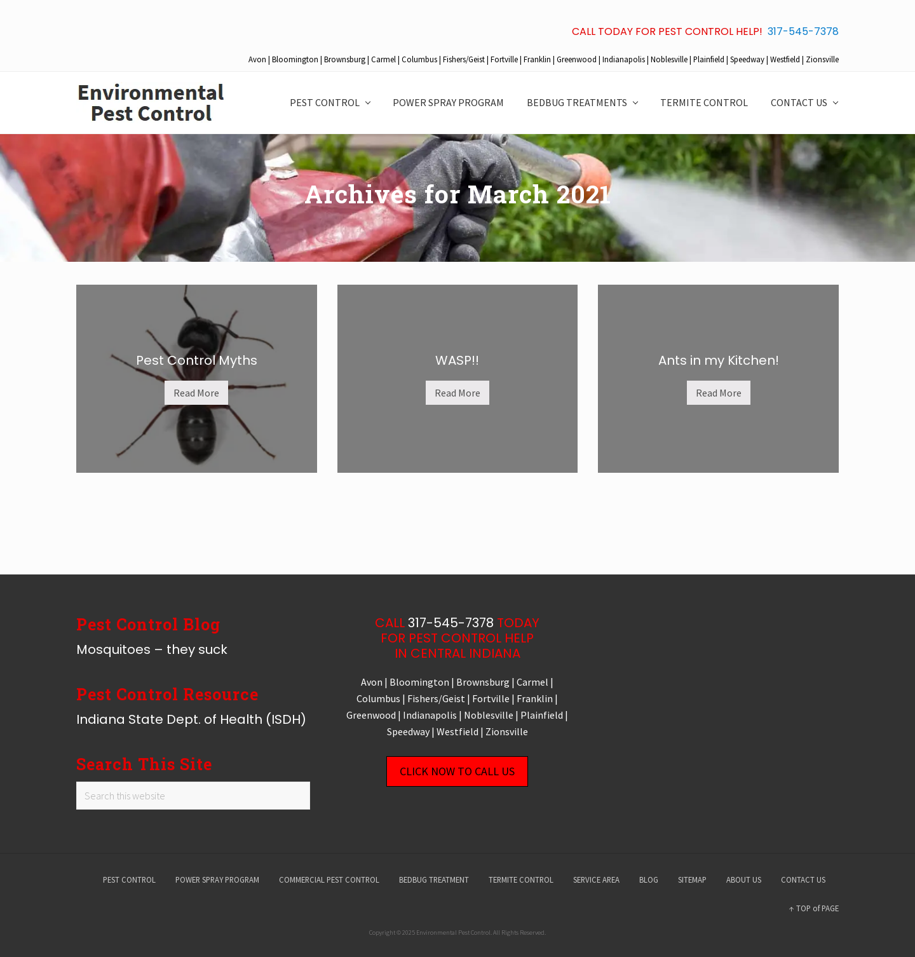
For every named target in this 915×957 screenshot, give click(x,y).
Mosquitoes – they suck (151, 649)
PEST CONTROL (129, 879)
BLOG (648, 879)
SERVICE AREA (596, 879)
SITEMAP (692, 879)
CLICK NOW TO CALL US (457, 771)
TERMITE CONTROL (521, 879)
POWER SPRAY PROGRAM (217, 879)
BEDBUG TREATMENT (434, 879)
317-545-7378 (803, 31)
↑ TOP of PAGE (814, 908)
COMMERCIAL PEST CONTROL (329, 879)
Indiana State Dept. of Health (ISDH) (191, 719)
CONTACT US (803, 879)
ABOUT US (743, 879)
